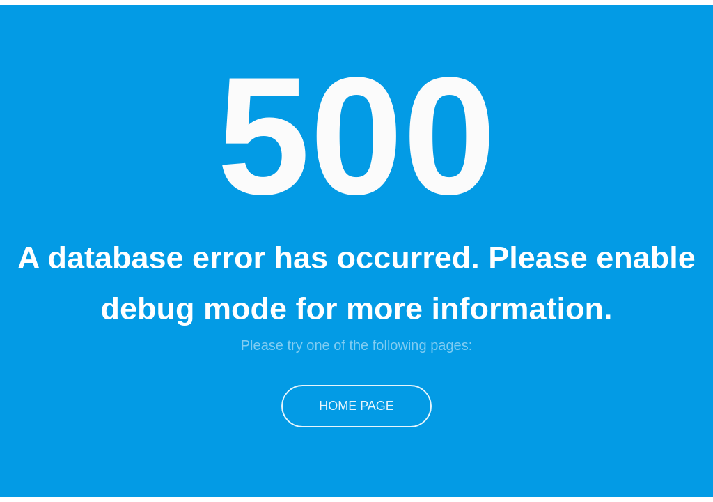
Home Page (356, 406)
